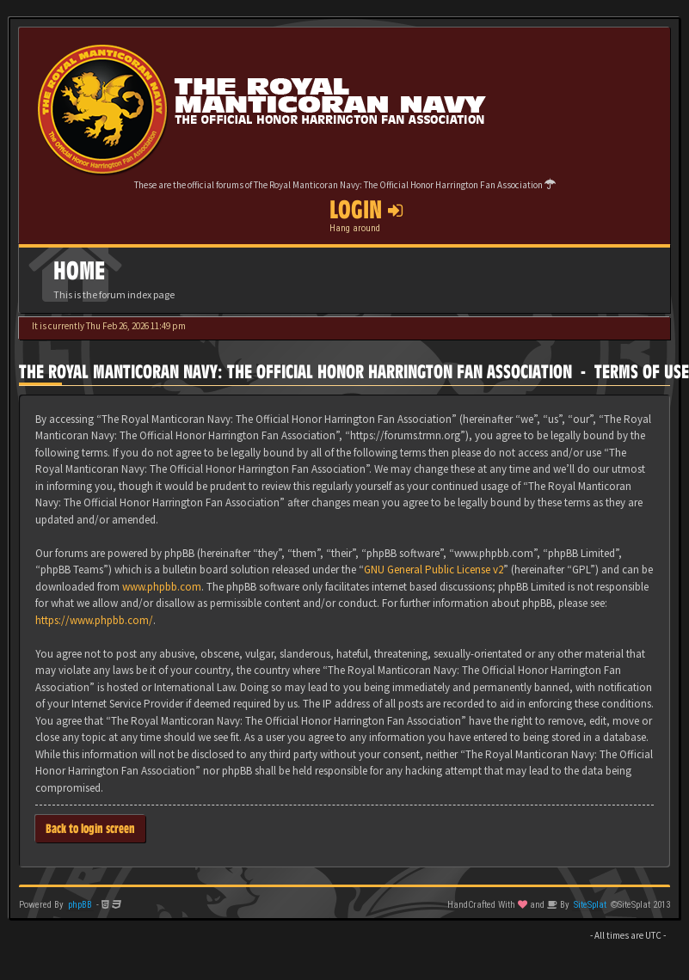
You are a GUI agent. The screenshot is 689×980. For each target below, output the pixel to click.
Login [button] (366, 209)
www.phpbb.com (161, 586)
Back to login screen (90, 828)
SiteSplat (590, 904)
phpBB (80, 904)
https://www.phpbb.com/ (94, 620)
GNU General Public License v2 (433, 569)
